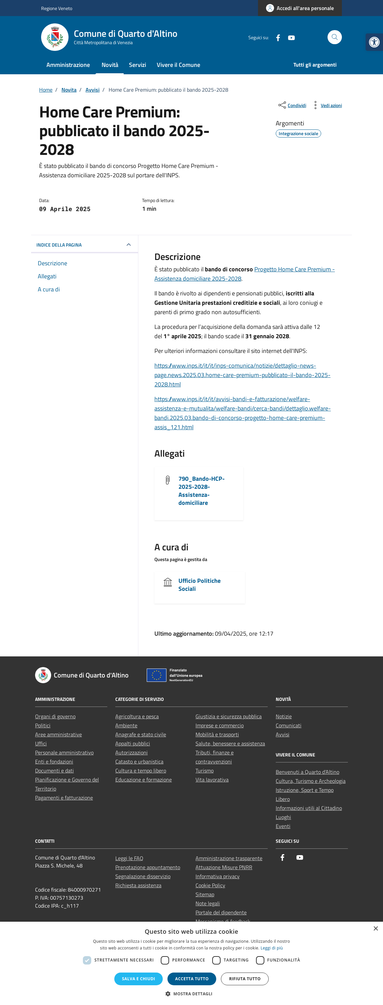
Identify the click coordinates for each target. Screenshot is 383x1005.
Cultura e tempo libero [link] (140, 770)
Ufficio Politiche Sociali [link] (199, 584)
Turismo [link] (205, 770)
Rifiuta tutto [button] (245, 979)
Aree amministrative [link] (58, 734)
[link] (374, 42)
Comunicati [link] (288, 725)
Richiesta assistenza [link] (138, 885)
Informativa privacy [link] (218, 876)
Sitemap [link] (205, 894)
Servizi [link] (137, 64)
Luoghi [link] (283, 817)
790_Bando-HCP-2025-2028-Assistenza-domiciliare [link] (201, 490)
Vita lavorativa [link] (212, 779)
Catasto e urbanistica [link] (139, 761)
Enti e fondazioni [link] (54, 761)
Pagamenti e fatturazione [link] (64, 798)
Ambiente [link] (126, 725)
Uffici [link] (41, 743)
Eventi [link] (283, 826)
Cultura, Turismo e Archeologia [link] (311, 781)
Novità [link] (110, 64)
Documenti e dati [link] (54, 770)
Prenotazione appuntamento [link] (147, 867)
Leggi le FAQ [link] (129, 858)
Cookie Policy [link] (210, 885)
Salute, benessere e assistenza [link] (230, 743)
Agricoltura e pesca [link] (137, 716)
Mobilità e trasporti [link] (217, 734)
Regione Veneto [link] (56, 8)
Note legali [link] (208, 903)
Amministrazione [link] (68, 64)
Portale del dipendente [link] (221, 912)
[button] (191, 993)
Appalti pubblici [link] (132, 743)
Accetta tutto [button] (192, 979)
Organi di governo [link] (55, 716)
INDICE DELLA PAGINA (59, 244)
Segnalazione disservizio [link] (142, 876)
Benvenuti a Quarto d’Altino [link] (307, 772)
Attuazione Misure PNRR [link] (224, 867)
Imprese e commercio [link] (220, 725)
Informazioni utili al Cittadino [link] (309, 808)
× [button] (375, 928)
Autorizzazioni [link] (131, 752)
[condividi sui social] (291, 105)
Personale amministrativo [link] (64, 752)
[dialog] (191, 963)
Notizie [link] (284, 716)
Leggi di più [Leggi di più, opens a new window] (272, 948)
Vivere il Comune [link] (178, 64)
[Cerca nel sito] (335, 37)
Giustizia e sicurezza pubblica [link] (229, 716)
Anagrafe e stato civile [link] (140, 734)
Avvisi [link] (282, 734)
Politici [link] (42, 725)
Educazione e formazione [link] (143, 779)
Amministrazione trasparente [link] (229, 858)
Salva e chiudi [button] (138, 979)
